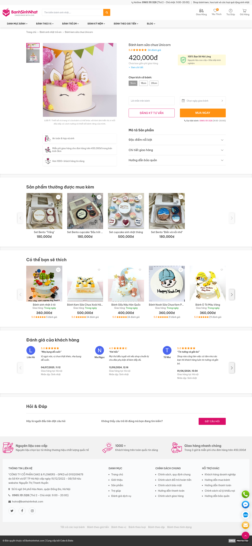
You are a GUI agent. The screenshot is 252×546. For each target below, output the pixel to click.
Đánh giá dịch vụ (121, 496)
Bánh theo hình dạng (179, 527)
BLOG (150, 23)
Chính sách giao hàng (171, 496)
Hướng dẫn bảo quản (217, 496)
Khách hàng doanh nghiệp (220, 474)
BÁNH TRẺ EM (69, 23)
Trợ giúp (116, 490)
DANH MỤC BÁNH (16, 23)
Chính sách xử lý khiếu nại (220, 490)
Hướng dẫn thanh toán (171, 490)
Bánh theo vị (118, 527)
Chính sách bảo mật (170, 485)
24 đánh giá (154, 50)
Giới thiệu (117, 479)
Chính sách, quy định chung (174, 474)
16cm (133, 83)
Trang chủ (31, 32)
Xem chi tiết (137, 67)
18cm (143, 83)
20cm (154, 83)
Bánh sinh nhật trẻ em (50, 32)
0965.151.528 (206, 120)
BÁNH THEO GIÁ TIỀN (125, 23)
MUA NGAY (202, 112)
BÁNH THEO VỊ (43, 23)
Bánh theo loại (137, 527)
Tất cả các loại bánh (72, 527)
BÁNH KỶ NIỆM (95, 23)
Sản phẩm (117, 485)
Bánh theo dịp (156, 527)
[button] (231, 294)
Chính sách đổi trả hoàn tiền (174, 479)
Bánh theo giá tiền (98, 527)
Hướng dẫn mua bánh (217, 479)
